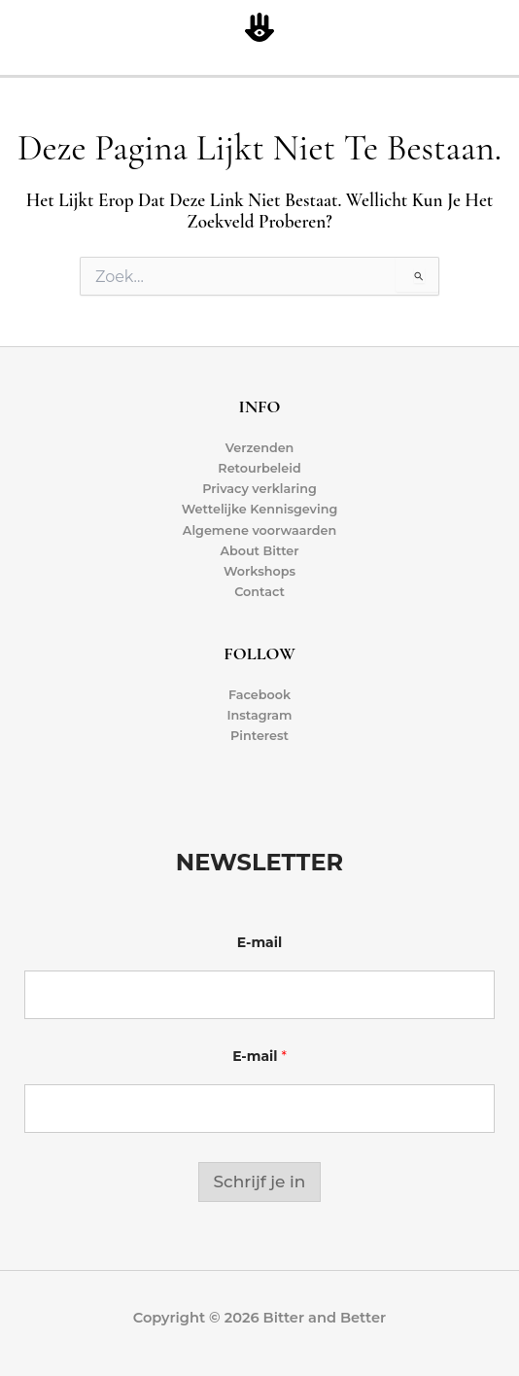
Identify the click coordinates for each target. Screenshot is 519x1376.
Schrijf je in (260, 1181)
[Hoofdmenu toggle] (500, 29)
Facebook (259, 695)
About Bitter (259, 551)
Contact (259, 591)
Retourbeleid (259, 468)
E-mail (259, 943)
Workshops (259, 571)
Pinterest (259, 735)
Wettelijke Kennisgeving (260, 509)
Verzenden (259, 448)
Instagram (259, 715)
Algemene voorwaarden (259, 530)
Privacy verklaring (259, 488)
